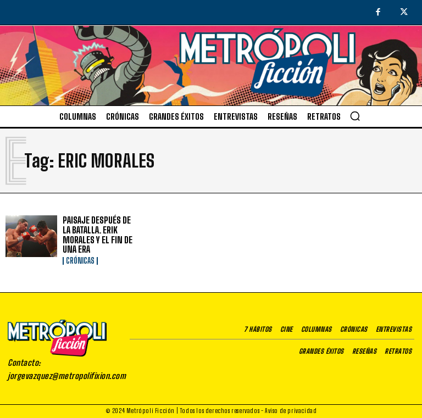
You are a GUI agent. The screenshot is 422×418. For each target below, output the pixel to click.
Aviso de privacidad (290, 410)
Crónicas (80, 261)
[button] (355, 116)
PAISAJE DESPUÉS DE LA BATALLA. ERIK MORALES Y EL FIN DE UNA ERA (97, 234)
